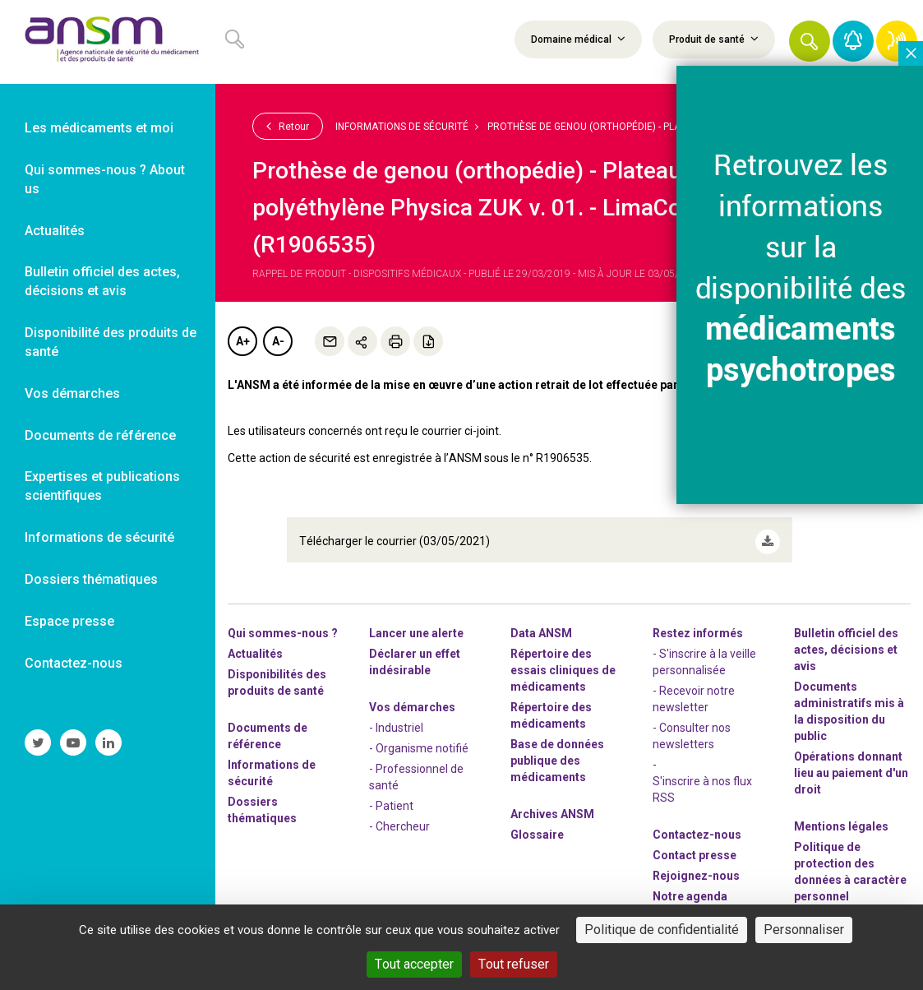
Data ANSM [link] (541, 624)
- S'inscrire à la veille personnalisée (704, 653)
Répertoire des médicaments (551, 706)
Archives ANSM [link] (552, 805)
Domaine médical (578, 38)
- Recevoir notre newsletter (694, 690)
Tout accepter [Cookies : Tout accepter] (414, 964)
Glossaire (537, 825)
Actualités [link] (55, 230)
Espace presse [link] (69, 621)
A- (278, 341)
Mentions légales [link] (841, 817)
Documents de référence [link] (100, 435)
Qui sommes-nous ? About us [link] (105, 179)
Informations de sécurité (401, 126)
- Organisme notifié (418, 739)
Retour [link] (287, 125)
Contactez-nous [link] (73, 663)
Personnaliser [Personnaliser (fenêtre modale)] (804, 929)
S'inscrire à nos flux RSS (702, 780)
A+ (243, 341)
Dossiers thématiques (262, 801)
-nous (696, 866)
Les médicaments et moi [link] (99, 128)
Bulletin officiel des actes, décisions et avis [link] (102, 281)
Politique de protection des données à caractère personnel (850, 862)
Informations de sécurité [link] (99, 537)
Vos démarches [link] (72, 393)
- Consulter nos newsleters (692, 727)
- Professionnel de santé (416, 768)
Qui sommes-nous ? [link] (283, 624)
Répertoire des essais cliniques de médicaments (563, 661)
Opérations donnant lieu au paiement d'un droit (851, 764)
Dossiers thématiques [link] (91, 579)
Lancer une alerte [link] (416, 624)
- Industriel (396, 718)
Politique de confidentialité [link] (661, 929)
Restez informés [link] (698, 624)
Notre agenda (690, 887)
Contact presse (694, 846)
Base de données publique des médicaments (557, 752)
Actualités (255, 644)
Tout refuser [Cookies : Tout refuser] (513, 964)
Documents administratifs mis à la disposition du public (849, 702)
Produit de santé (714, 38)
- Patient (391, 796)
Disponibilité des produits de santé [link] (110, 342)
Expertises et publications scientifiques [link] (102, 486)
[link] (107, 42)
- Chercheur (399, 817)
